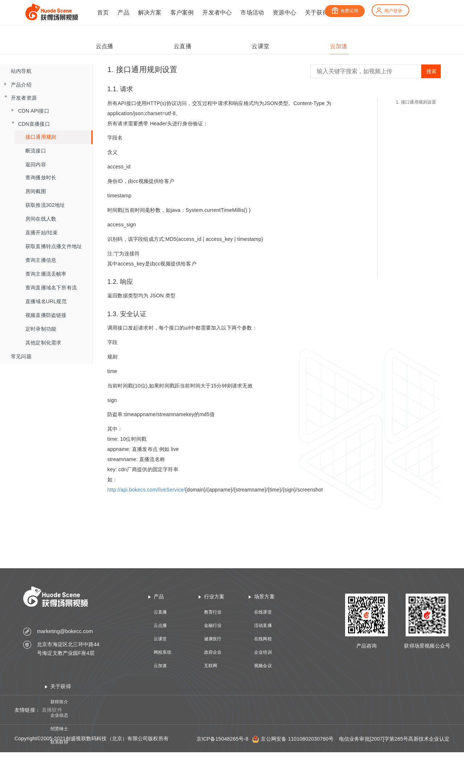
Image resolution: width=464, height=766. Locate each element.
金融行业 (213, 625)
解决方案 (150, 12)
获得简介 (59, 701)
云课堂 (160, 638)
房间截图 (35, 191)
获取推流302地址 (45, 205)
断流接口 (35, 151)
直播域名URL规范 (46, 301)
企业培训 (263, 652)
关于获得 (316, 12)
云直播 (160, 612)
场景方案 (264, 596)
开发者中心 (217, 12)
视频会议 (263, 665)
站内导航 (21, 71)
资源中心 (284, 12)
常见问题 (21, 356)
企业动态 (59, 715)
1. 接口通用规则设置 (416, 102)
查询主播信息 (40, 260)
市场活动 (252, 12)
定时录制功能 (40, 329)
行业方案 (214, 596)
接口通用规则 (40, 137)
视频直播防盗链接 (46, 315)
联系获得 (59, 742)
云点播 (160, 625)
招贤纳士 (59, 728)
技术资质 (59, 755)
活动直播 (263, 625)
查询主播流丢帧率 (46, 274)
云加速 (160, 665)
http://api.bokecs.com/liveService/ (146, 490)
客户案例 (182, 12)
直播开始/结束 (41, 232)
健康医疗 (213, 638)
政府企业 (213, 652)
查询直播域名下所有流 (51, 287)
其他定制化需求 (43, 343)
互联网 (211, 665)
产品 (123, 12)
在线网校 (263, 638)
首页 (103, 12)
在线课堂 (263, 612)
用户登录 (388, 10)
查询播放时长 (40, 177)
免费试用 (344, 10)
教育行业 (213, 612)
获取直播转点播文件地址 (53, 246)
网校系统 (162, 652)
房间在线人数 (40, 219)
